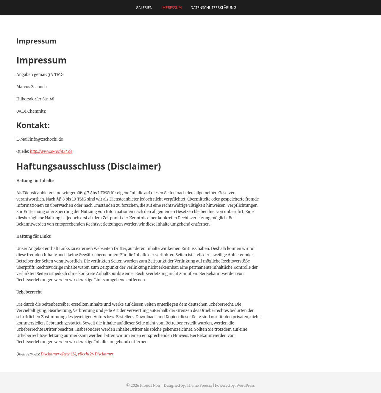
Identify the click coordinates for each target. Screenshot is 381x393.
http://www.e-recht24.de (51, 151)
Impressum (171, 7)
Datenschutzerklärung (213, 7)
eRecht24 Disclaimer (95, 354)
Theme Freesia (199, 385)
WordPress (246, 385)
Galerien (144, 7)
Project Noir (150, 385)
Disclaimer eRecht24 (58, 354)
